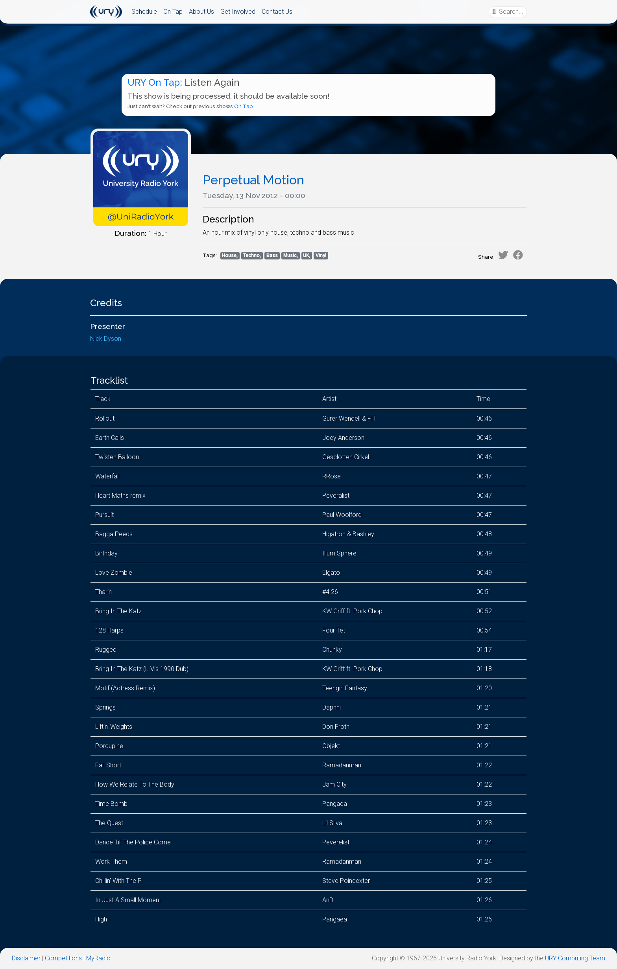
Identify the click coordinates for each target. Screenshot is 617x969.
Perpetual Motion (253, 180)
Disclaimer (26, 958)
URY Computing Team (575, 958)
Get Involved (237, 11)
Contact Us (277, 11)
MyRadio (98, 958)
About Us (201, 11)
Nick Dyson (105, 338)
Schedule (144, 11)
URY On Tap (153, 82)
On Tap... (245, 106)
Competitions (63, 958)
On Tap (173, 11)
